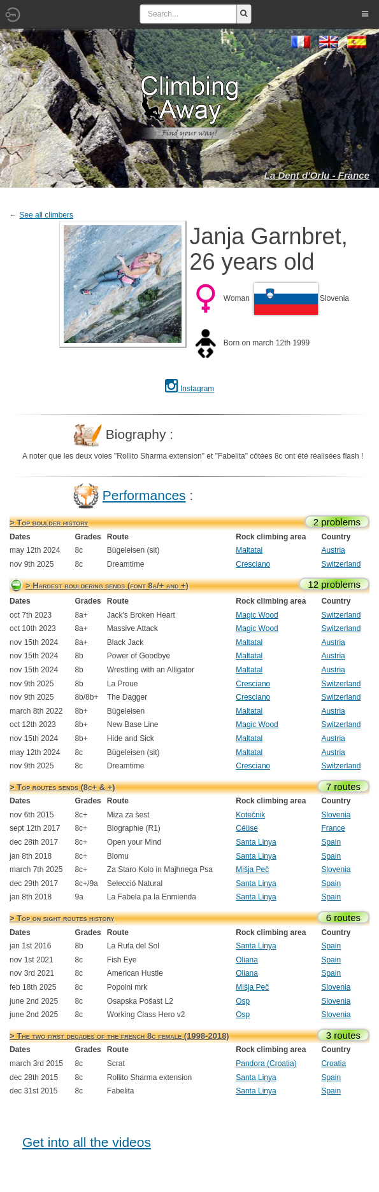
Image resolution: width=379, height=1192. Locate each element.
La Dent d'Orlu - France (316, 175)
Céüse (247, 828)
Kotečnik (250, 814)
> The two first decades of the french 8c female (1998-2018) (119, 1036)
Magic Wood (257, 615)
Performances (144, 495)
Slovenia (335, 814)
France (333, 828)
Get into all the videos (86, 1142)
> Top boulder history (49, 522)
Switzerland (341, 564)
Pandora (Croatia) (266, 1063)
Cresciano (253, 564)
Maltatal (249, 550)
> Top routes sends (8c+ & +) (62, 787)
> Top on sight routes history (62, 918)
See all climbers (46, 215)
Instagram (190, 388)
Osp (243, 1001)
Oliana (247, 959)
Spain (331, 842)
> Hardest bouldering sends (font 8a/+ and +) (107, 585)
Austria (333, 550)
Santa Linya (256, 842)
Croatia (333, 1063)
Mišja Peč (252, 869)
